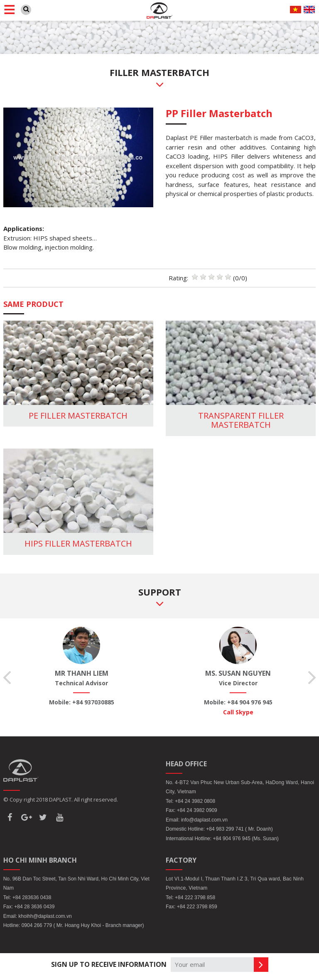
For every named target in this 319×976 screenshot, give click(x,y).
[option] (81, 667)
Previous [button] (7, 677)
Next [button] (312, 677)
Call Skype (238, 712)
